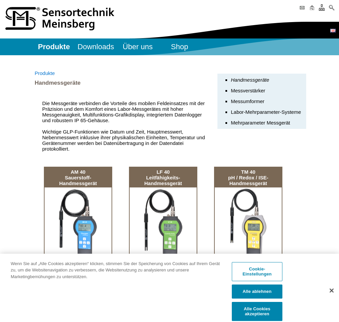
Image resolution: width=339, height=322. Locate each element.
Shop (179, 47)
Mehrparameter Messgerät (260, 123)
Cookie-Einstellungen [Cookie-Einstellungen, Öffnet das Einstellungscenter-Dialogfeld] (257, 273)
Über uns (137, 47)
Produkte (45, 73)
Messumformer (247, 101)
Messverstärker (248, 90)
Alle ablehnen (257, 293)
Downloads (96, 47)
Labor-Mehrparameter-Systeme (266, 112)
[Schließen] (331, 292)
